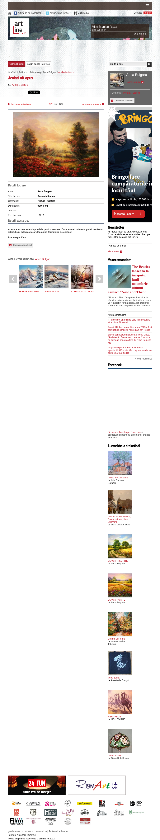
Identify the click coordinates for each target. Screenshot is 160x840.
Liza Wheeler (99, 30)
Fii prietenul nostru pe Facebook (124, 432)
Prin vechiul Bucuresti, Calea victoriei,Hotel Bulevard (119, 519)
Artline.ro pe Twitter (59, 13)
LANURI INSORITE (118, 561)
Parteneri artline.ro (58, 831)
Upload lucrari (16, 64)
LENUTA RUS (118, 719)
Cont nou (45, 64)
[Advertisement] (80, 50)
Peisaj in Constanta (118, 477)
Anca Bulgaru (49, 72)
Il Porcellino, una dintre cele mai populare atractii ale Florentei (129, 321)
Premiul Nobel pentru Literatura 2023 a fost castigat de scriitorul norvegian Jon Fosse (130, 328)
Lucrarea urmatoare (92, 104)
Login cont (33, 64)
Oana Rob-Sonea (120, 758)
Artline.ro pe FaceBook (29, 13)
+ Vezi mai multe (143, 358)
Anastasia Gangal (120, 680)
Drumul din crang (116, 638)
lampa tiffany (114, 755)
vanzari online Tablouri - (116, 642)
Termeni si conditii (17, 835)
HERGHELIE (114, 716)
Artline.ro (23, 72)
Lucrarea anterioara (19, 104)
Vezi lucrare (140, 33)
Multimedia (83, 13)
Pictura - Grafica (131, 93)
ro (145, 13)
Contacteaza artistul (20, 245)
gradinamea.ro (15, 831)
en (149, 13)
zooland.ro (41, 831)
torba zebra (114, 677)
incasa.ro (29, 831)
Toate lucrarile (135, 82)
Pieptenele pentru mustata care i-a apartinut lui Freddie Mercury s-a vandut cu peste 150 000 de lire (130, 350)
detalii (114, 27)
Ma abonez (115, 251)
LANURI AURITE (116, 599)
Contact (138, 13)
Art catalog (35, 72)
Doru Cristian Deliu (120, 524)
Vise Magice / (101, 26)
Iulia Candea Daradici (116, 481)
